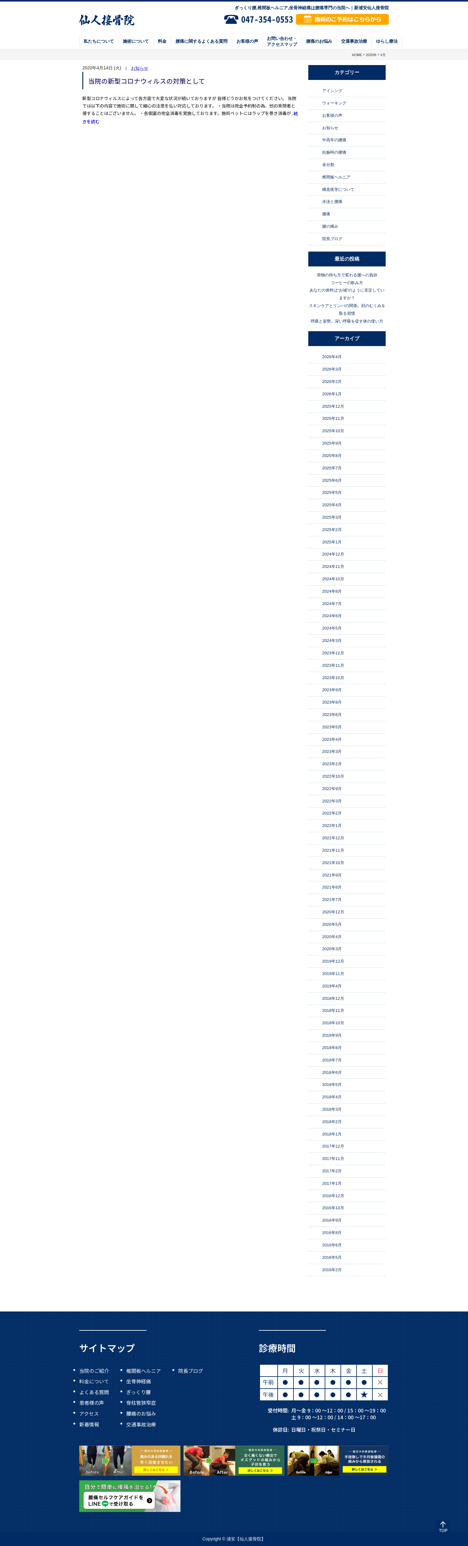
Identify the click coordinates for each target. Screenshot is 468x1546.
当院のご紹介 (94, 1370)
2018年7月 (332, 1060)
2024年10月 (333, 579)
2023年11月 (333, 665)
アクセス (89, 1413)
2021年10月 (333, 862)
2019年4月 (332, 986)
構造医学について (338, 189)
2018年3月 (332, 1109)
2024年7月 (332, 603)
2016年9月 (332, 1220)
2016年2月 (332, 1269)
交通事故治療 (354, 41)
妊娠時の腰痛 (334, 152)
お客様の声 (247, 41)
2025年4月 (332, 505)
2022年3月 (332, 801)
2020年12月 (333, 912)
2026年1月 (332, 394)
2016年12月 (333, 1195)
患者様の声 (91, 1402)
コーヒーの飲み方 (347, 282)
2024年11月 (333, 566)
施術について (136, 41)
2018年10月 (333, 1023)
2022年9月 (332, 788)
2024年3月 (332, 640)
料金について (94, 1381)
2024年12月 (333, 554)
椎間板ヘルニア (336, 177)
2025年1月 (332, 542)
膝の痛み (330, 226)
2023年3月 (332, 751)
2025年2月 (332, 529)
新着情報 (89, 1424)
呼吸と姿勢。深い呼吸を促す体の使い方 (347, 321)
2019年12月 (333, 961)
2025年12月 (333, 406)
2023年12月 (333, 653)
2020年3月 (332, 949)
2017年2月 (332, 1171)
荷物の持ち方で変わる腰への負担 (347, 275)
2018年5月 (332, 1084)
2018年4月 (332, 1097)
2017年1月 (332, 1183)
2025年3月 (332, 517)
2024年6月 (332, 616)
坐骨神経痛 (138, 1381)
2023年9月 (332, 689)
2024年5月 (332, 628)
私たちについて (99, 41)
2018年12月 (333, 998)
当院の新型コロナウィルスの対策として (146, 81)
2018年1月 (332, 1134)
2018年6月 (332, 1072)
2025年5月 (332, 492)
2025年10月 (333, 430)
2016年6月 (332, 1245)
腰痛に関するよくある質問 (202, 41)
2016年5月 (332, 1257)
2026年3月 (332, 369)
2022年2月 (332, 813)
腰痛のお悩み (319, 41)
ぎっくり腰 (138, 1391)
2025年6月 (332, 480)
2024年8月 (332, 591)
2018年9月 (332, 1035)
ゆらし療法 (387, 41)
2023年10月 (333, 677)
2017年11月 (333, 1158)
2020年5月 (332, 924)
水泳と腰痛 (332, 202)
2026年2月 (332, 381)
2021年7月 (332, 899)
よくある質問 (94, 1391)
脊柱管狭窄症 (141, 1402)
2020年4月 (332, 936)
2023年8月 (332, 702)
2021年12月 (333, 838)
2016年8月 (332, 1232)
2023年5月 (332, 727)
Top (443, 1527)
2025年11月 (333, 418)
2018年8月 (332, 1047)
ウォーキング (334, 103)
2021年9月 (332, 875)
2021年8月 (332, 887)
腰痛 (326, 214)
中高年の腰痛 (334, 140)
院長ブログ (332, 238)
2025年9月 (332, 443)
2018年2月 (332, 1121)
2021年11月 (333, 850)
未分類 (328, 164)
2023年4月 (332, 739)
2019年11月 (333, 973)
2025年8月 (332, 455)
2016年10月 (333, 1208)
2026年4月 (332, 357)
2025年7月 (332, 468)
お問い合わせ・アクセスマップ (282, 41)
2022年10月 (333, 776)
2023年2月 (332, 764)
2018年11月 (333, 1010)
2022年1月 (332, 825)
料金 (162, 41)
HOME (357, 55)
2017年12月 (333, 1146)
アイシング (332, 90)
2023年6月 (332, 714)
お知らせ (139, 68)
